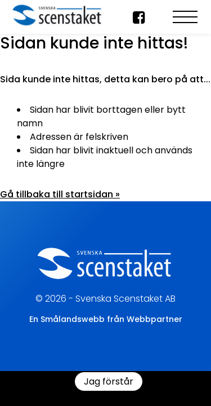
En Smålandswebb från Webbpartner (105, 319)
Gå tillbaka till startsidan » (60, 194)
